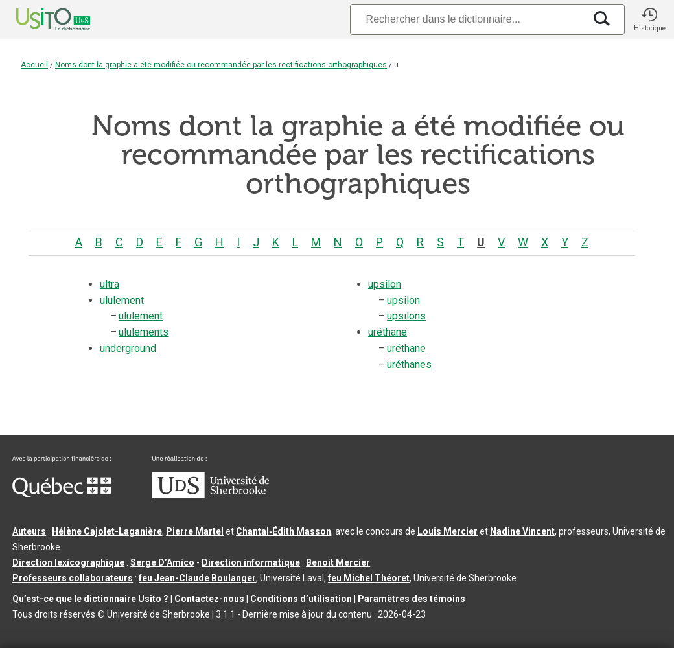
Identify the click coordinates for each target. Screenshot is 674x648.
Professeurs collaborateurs (72, 578)
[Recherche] (467, 19)
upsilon (384, 284)
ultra (109, 284)
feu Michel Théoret (369, 578)
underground (128, 348)
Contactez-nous (209, 599)
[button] (649, 19)
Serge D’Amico (162, 562)
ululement (122, 300)
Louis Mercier (447, 531)
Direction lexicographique (68, 562)
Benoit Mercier (338, 562)
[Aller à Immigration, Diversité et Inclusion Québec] (61, 494)
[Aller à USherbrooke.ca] (210, 495)
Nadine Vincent (522, 531)
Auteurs (29, 531)
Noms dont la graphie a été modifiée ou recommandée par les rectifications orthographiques (221, 64)
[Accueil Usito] (39, 19)
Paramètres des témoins (411, 599)
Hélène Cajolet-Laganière (107, 531)
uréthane (387, 332)
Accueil (34, 64)
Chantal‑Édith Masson (283, 531)
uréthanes (409, 364)
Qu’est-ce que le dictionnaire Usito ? (90, 599)
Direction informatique (251, 562)
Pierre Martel (195, 531)
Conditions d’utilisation (301, 599)
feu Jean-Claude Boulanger (197, 578)
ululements (143, 332)
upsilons (406, 316)
